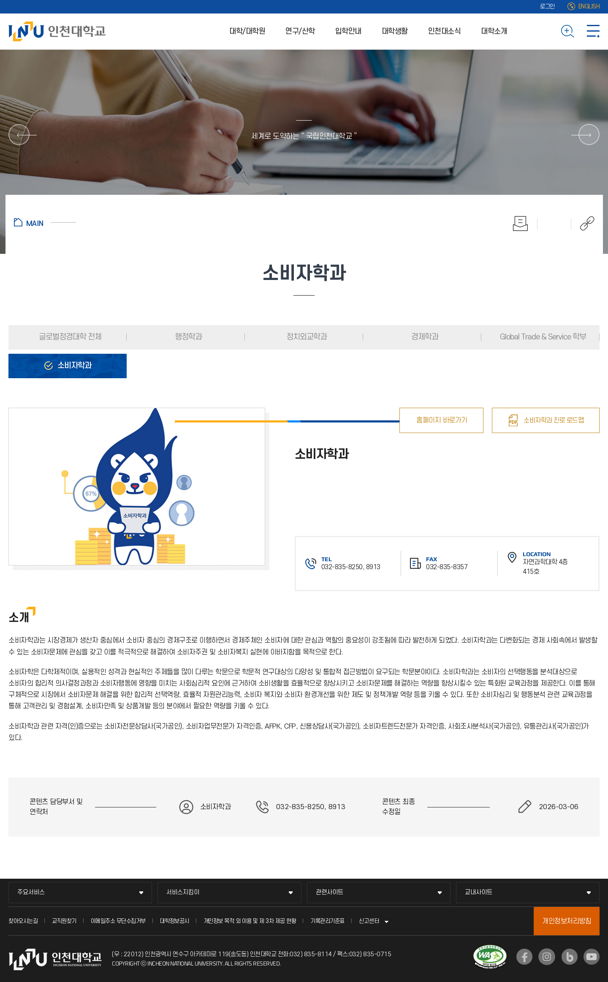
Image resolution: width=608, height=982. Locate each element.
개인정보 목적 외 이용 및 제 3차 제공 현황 (250, 921)
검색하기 (567, 31)
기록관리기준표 (327, 921)
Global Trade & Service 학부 (542, 337)
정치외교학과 (306, 337)
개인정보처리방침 (566, 921)
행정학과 (187, 337)
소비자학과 (73, 365)
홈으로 (45, 222)
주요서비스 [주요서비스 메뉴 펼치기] (31, 892)
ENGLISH (589, 6)
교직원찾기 (64, 921)
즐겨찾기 (554, 223)
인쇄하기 (520, 223)
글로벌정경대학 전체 (69, 337)
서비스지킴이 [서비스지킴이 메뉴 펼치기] (182, 892)
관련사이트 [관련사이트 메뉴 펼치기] (329, 892)
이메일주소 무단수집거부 (118, 921)
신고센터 (369, 921)
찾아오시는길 (23, 921)
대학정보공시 (174, 921)
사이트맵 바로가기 (593, 31)
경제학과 (424, 337)
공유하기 (582, 223)
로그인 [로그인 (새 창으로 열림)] (547, 6)
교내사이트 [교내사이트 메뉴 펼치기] (478, 892)
